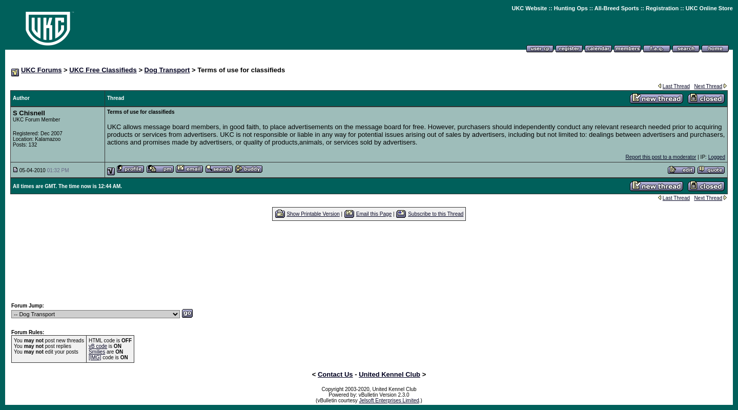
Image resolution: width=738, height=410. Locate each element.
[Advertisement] (369, 261)
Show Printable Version (312, 214)
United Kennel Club (389, 374)
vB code (98, 346)
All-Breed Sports (616, 8)
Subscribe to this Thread (435, 214)
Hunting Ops (571, 8)
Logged (716, 157)
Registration (662, 8)
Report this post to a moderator (661, 157)
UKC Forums (41, 70)
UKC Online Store (709, 8)
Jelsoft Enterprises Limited (389, 400)
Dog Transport (167, 70)
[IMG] (95, 357)
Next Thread (708, 86)
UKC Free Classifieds (103, 70)
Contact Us (335, 374)
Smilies (97, 352)
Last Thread (676, 86)
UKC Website (529, 8)
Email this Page (374, 214)
